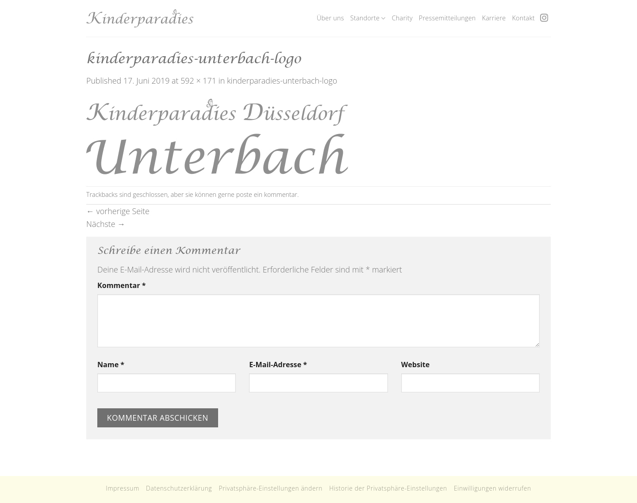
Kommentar (121, 285)
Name (110, 364)
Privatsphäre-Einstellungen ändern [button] (270, 488)
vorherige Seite (118, 211)
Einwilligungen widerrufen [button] (492, 488)
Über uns (330, 18)
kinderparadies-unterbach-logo (282, 80)
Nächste (105, 224)
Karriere (494, 18)
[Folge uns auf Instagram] (544, 18)
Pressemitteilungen (447, 18)
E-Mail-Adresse (278, 364)
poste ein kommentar (266, 194)
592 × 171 (198, 80)
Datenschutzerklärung (179, 488)
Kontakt (523, 18)
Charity (402, 18)
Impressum (122, 488)
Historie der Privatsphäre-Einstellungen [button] (388, 488)
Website (415, 364)
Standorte (368, 18)
